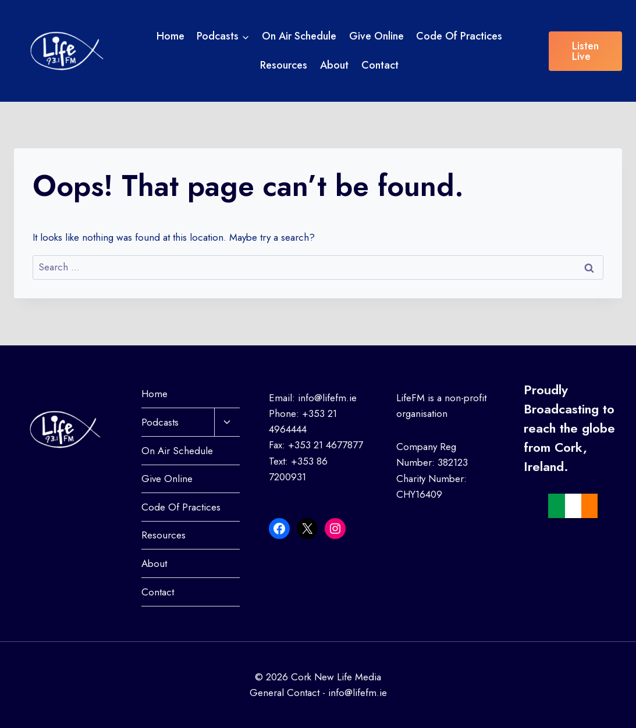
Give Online (376, 36)
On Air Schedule (299, 36)
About (334, 65)
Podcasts (160, 422)
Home (170, 36)
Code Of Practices (459, 36)
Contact (380, 65)
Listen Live (585, 51)
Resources (283, 65)
